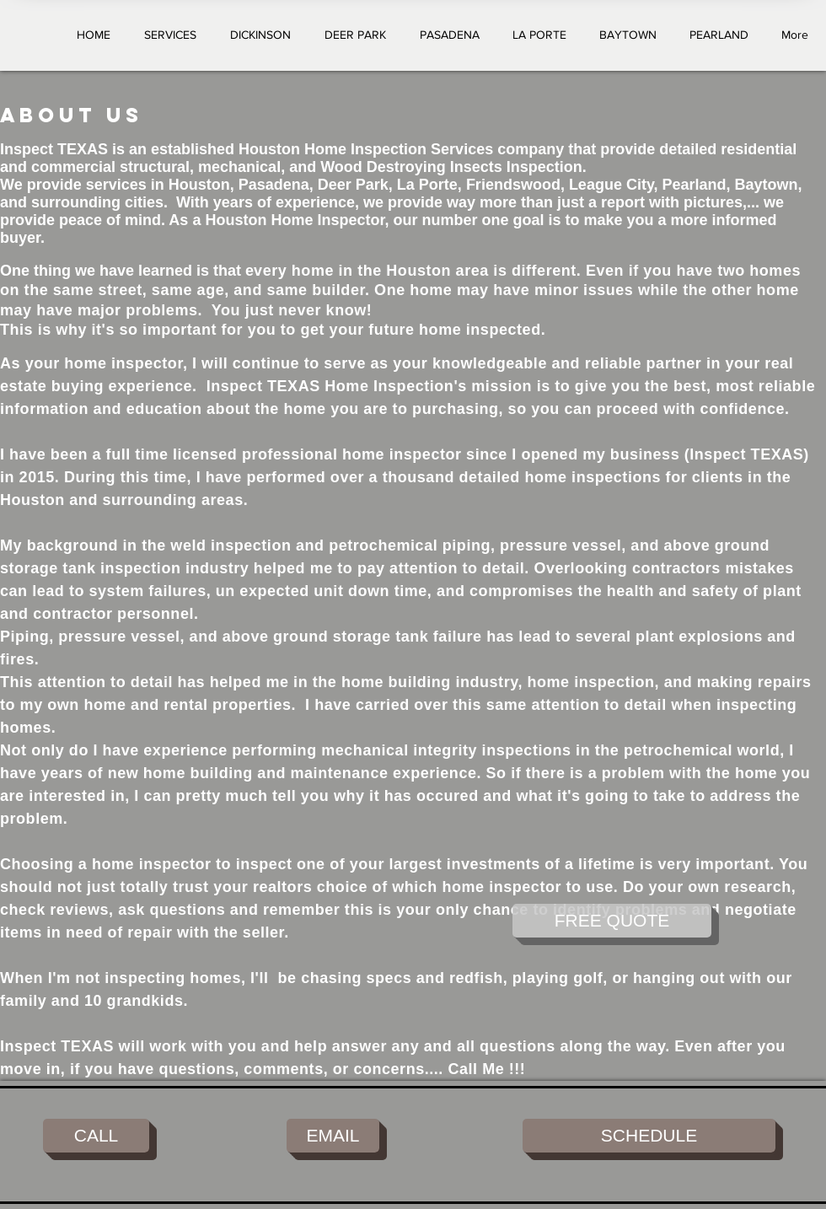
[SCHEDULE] (649, 1136)
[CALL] (96, 1136)
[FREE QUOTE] (611, 921)
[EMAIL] (333, 1136)
